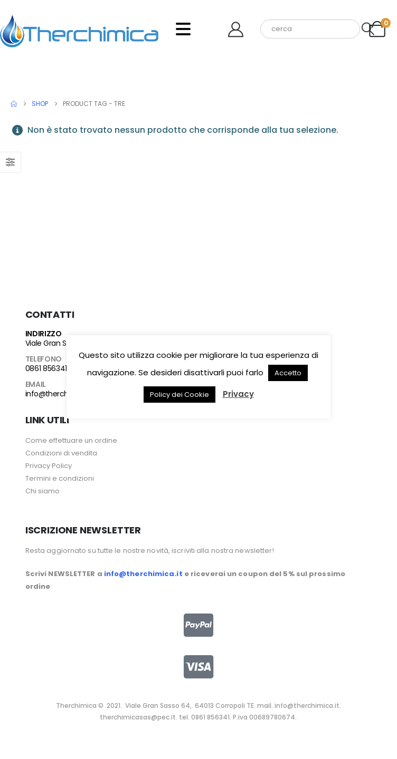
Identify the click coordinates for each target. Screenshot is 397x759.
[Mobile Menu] (183, 29)
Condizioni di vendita (61, 453)
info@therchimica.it (59, 393)
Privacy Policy (48, 466)
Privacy (238, 394)
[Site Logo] (79, 29)
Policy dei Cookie (179, 395)
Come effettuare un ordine (71, 440)
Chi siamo (42, 491)
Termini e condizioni (59, 478)
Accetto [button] (288, 373)
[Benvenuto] (239, 29)
